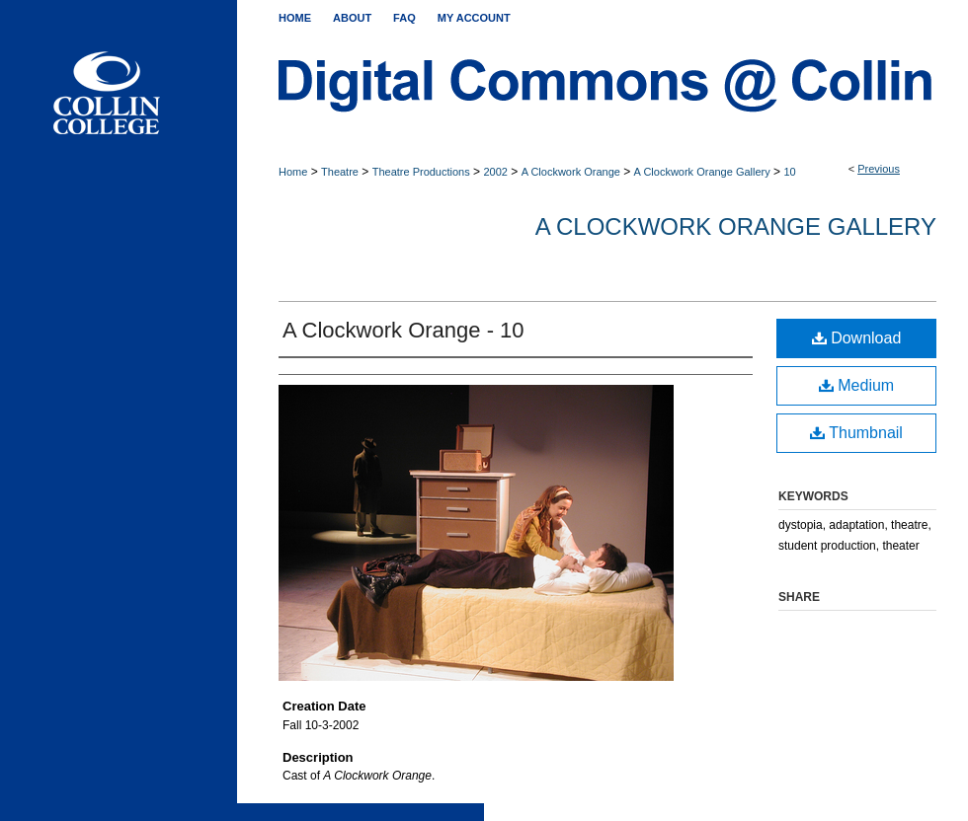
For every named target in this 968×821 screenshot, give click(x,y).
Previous (878, 169)
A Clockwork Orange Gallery (702, 172)
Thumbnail (856, 432)
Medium (856, 385)
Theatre (340, 172)
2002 (495, 172)
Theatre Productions (421, 172)
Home (293, 172)
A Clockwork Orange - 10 (403, 330)
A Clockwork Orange (571, 172)
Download (857, 338)
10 (789, 172)
